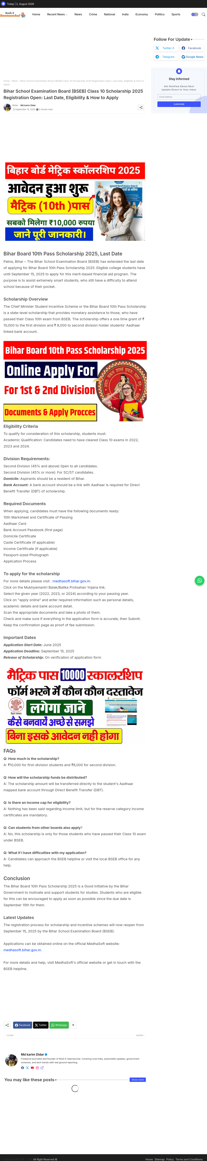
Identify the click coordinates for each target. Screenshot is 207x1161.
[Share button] (73, 1025)
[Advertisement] (75, 50)
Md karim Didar (32, 1054)
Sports (176, 14)
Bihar (15, 80)
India (125, 14)
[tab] (36, 14)
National (109, 14)
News (78, 14)
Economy (142, 14)
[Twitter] (41, 1025)
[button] (194, 14)
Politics (160, 14)
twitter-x (168, 48)
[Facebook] (22, 1025)
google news (194, 57)
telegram (168, 57)
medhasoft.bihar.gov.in (71, 581)
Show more (138, 1079)
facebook (194, 48)
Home (36, 14)
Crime (93, 14)
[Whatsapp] (59, 1025)
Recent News (56, 14)
